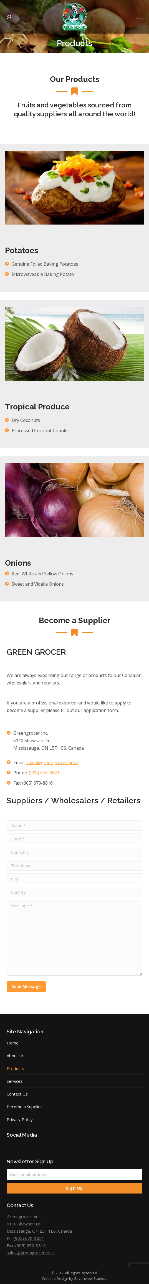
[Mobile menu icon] (139, 17)
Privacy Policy (20, 1119)
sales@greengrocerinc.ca (52, 762)
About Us (15, 1055)
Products (15, 1068)
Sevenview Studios (90, 1278)
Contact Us (17, 1094)
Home (13, 1043)
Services (15, 1081)
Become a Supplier (24, 1106)
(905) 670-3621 (44, 773)
